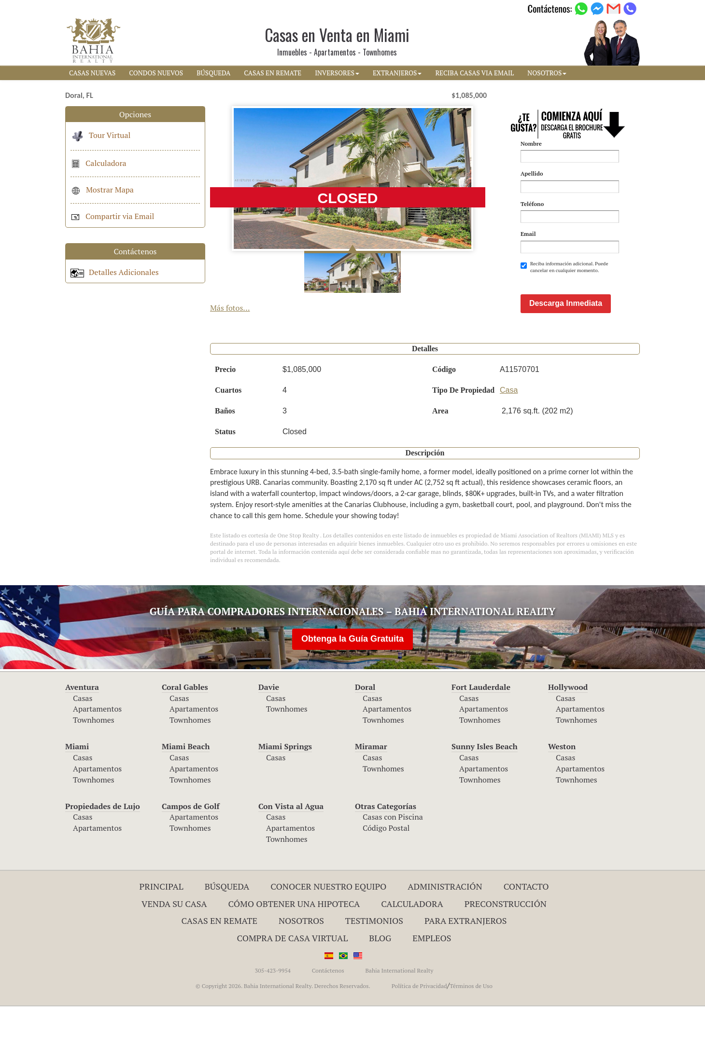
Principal (161, 924)
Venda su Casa (174, 941)
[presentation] (594, 297)
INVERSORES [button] (337, 73)
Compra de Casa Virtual (292, 975)
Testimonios (374, 958)
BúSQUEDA (213, 73)
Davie (268, 724)
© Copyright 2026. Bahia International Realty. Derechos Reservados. (283, 1023)
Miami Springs (285, 784)
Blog (380, 975)
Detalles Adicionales (114, 272)
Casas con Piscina (393, 854)
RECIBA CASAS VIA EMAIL (474, 73)
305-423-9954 (273, 1008)
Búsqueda (227, 924)
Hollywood (568, 724)
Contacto (526, 924)
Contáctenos (328, 1008)
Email (528, 233)
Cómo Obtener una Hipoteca (294, 941)
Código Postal (386, 865)
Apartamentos (97, 746)
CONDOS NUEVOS (156, 73)
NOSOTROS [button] (546, 73)
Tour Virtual (100, 135)
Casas (82, 735)
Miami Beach (186, 784)
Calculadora (98, 163)
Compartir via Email (112, 216)
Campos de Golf (191, 843)
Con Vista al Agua (291, 843)
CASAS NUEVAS (92, 73)
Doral (365, 724)
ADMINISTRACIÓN (445, 924)
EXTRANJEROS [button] (397, 73)
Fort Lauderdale (480, 724)
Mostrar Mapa (102, 189)
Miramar (371, 784)
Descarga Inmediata (565, 341)
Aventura (82, 724)
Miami (77, 784)
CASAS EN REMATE (272, 73)
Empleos (431, 975)
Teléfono (532, 203)
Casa (509, 428)
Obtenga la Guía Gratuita (352, 676)
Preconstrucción (506, 941)
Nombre (531, 143)
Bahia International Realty (399, 1008)
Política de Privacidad (419, 1023)
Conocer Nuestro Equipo (328, 924)
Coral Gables (185, 724)
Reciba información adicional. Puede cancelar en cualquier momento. (564, 267)
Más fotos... (230, 307)
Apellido (532, 173)
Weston (562, 784)
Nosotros (301, 958)
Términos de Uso (471, 1023)
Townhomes (93, 757)
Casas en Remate (219, 958)
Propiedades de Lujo (102, 843)
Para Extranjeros (465, 958)
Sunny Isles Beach (484, 784)
